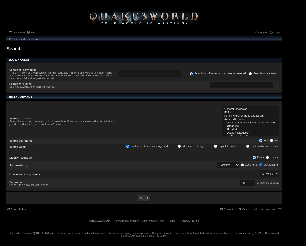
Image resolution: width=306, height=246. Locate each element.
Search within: (18, 146)
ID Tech (251, 112)
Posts (258, 157)
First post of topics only (262, 146)
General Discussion (251, 109)
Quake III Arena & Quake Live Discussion (251, 122)
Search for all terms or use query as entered (218, 73)
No (274, 140)
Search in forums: (20, 118)
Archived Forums (251, 119)
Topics (272, 157)
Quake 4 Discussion (251, 132)
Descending (268, 164)
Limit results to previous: (25, 174)
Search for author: (20, 83)
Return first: (16, 182)
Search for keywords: (22, 69)
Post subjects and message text (147, 146)
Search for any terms (263, 73)
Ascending (249, 164)
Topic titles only (225, 146)
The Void (251, 129)
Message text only (191, 146)
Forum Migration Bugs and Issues (251, 116)
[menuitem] (31, 32)
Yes (263, 140)
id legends (251, 126)
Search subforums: (21, 140)
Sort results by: (19, 165)
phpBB (133, 221)
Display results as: (21, 157)
